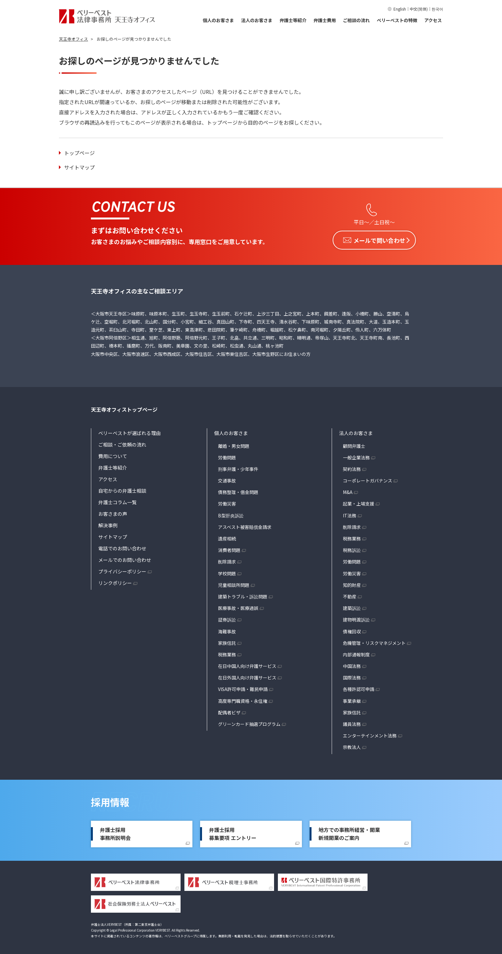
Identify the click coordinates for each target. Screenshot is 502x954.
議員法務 (352, 723)
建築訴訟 (352, 607)
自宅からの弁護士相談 (122, 489)
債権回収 (352, 630)
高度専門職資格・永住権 (242, 700)
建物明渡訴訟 (356, 618)
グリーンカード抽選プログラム (249, 723)
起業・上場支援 (358, 502)
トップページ (79, 153)
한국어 (437, 9)
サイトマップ (79, 167)
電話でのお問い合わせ (122, 547)
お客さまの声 (112, 512)
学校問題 (227, 572)
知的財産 (352, 584)
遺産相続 (227, 537)
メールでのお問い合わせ (124, 558)
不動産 (349, 595)
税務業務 (227, 653)
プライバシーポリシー (122, 570)
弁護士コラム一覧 (117, 501)
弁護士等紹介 (292, 20)
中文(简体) (419, 9)
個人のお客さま (218, 20)
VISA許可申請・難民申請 (243, 688)
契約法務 (352, 468)
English (399, 9)
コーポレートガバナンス (367, 479)
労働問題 (227, 456)
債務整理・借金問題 (238, 491)
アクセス (433, 20)
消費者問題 (229, 549)
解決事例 (107, 524)
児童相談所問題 (233, 584)
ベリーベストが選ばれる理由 (129, 431)
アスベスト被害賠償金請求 (244, 526)
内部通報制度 (356, 653)
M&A (347, 491)
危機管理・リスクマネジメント (374, 642)
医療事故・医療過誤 (238, 607)
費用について (112, 454)
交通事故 (227, 479)
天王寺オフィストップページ (124, 408)
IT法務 (349, 514)
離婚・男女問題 (233, 444)
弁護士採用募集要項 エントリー (232, 833)
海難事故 (227, 630)
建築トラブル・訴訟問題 (242, 595)
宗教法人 (352, 746)
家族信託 (227, 642)
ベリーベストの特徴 (397, 20)
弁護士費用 (324, 20)
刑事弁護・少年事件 (238, 468)
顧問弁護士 (354, 444)
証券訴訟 (227, 618)
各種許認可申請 (358, 688)
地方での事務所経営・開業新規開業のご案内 (349, 833)
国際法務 (352, 676)
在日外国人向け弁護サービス (247, 676)
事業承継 (352, 700)
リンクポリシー (115, 581)
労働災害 (227, 502)
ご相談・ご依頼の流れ (122, 443)
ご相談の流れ (356, 20)
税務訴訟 (352, 549)
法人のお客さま (256, 20)
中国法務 (352, 665)
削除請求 (227, 560)
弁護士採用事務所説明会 (115, 833)
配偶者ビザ (229, 711)
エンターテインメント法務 (370, 734)
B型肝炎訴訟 (231, 514)
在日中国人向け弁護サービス (247, 665)
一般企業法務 (356, 456)
